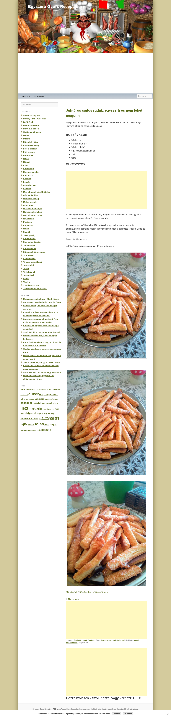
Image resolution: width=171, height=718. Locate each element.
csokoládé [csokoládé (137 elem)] (24, 395)
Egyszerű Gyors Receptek (53, 6)
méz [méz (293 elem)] (23, 413)
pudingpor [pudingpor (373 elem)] (45, 413)
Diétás (26, 135)
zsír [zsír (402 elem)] (39, 430)
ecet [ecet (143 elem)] (45, 395)
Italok (26, 165)
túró (123, 640)
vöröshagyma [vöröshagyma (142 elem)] (26, 430)
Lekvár (26, 182)
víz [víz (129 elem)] (55, 425)
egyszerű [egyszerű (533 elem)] (52, 394)
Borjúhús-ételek (31, 129)
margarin (109, 640)
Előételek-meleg (31, 145)
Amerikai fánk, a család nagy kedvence (42, 372)
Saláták (26, 232)
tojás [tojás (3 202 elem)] (39, 424)
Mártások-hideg (30, 195)
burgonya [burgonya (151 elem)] (42, 389)
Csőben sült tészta (32, 132)
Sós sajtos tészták (32, 242)
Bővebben (128, 714)
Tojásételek (28, 265)
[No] (167, 714)
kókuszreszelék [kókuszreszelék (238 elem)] (45, 403)
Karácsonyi (28, 168)
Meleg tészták (30, 202)
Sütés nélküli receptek (34, 252)
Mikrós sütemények (32, 209)
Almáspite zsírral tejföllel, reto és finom (42, 302)
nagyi (136, 640)
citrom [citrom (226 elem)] (58, 389)
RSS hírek (57, 709)
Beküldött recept (80, 640)
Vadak (26, 278)
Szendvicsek (29, 258)
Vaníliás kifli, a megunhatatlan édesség (42, 332)
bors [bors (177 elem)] (37, 390)
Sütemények (29, 245)
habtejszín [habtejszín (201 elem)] (49, 399)
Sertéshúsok (29, 238)
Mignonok (28, 205)
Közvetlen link (72, 643)
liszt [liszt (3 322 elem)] (24, 408)
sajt (114, 640)
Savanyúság (29, 235)
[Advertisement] (85, 73)
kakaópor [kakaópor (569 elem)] (26, 402)
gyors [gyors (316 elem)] (41, 399)
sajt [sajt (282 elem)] (53, 413)
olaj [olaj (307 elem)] (27, 413)
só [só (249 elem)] (40, 418)
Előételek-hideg (30, 142)
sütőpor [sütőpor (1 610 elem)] (47, 418)
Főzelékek (28, 155)
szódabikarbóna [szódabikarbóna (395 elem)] (29, 418)
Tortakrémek (29, 272)
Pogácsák (28, 225)
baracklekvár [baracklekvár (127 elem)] (30, 389)
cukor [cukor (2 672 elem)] (33, 394)
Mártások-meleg (31, 198)
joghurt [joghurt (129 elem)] (56, 399)
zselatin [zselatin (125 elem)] (33, 430)
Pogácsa (91, 640)
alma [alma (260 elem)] (23, 389)
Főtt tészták (29, 152)
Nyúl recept (28, 219)
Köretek (27, 178)
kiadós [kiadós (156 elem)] (35, 403)
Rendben (116, 714)
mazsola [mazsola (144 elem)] (46, 409)
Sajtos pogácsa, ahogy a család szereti (42, 362)
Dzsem (26, 139)
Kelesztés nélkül (31, 172)
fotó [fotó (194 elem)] (36, 399)
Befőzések (28, 122)
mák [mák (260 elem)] (57, 409)
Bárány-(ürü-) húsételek (34, 119)
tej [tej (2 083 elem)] (57, 418)
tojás (119, 640)
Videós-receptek (31, 285)
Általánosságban (31, 115)
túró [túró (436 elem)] (46, 424)
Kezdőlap (26, 96)
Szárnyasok (29, 255)
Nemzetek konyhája (32, 212)
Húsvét (26, 162)
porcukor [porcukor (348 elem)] (34, 413)
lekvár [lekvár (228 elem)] (55, 403)
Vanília (26, 282)
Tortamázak (29, 275)
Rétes (26, 229)
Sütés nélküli (29, 248)
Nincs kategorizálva (32, 215)
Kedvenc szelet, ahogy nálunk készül (41, 299)
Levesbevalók (30, 185)
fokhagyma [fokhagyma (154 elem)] (30, 399)
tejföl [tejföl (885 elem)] (24, 424)
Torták (26, 268)
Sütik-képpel (39, 96)
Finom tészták (30, 149)
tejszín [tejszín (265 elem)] (31, 425)
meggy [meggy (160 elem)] (51, 409)
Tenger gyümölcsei (32, 262)
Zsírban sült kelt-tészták (35, 288)
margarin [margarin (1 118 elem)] (35, 408)
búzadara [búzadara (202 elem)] (51, 389)
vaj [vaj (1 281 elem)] (52, 424)
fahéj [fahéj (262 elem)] (23, 399)
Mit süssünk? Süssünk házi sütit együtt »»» (87, 592)
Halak (26, 158)
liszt (103, 640)
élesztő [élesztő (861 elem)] (46, 430)
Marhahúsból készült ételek (36, 192)
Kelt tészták (29, 175)
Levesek (27, 188)
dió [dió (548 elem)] (41, 394)
